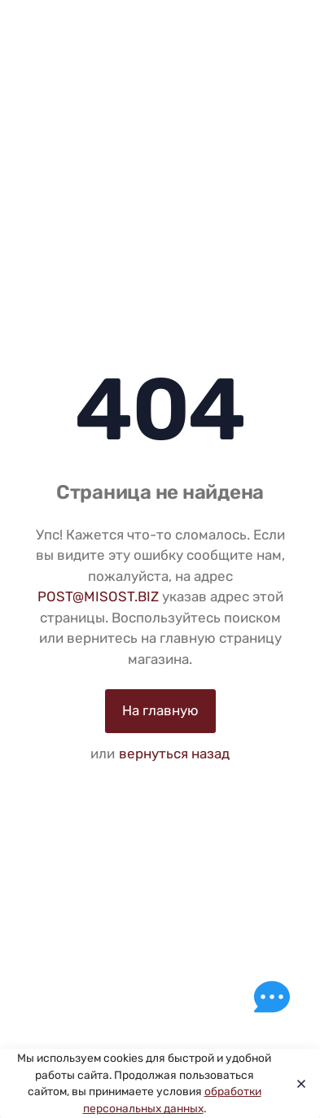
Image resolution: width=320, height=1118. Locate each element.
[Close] (297, 1084)
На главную (160, 710)
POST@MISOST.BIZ (98, 596)
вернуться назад (174, 753)
